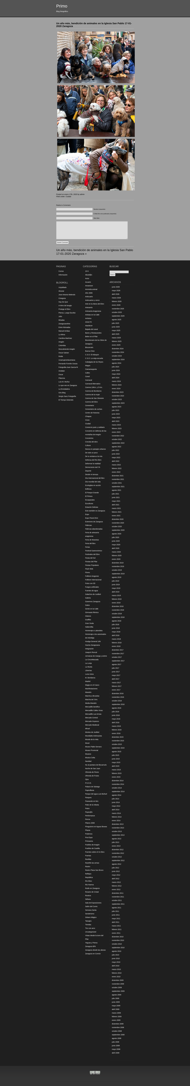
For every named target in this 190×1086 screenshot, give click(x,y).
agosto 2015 (116, 752)
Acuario (88, 282)
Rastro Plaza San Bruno (94, 870)
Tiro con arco (90, 928)
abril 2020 (115, 548)
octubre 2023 (117, 399)
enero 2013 (116, 846)
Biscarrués (89, 347)
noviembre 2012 (118, 853)
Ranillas (88, 859)
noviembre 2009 (118, 984)
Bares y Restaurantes (93, 333)
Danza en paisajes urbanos (95, 449)
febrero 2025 (116, 341)
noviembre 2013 (118, 828)
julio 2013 (115, 842)
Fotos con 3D (90, 583)
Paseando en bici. (92, 801)
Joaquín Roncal (91, 652)
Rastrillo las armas (92, 863)
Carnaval (88, 380)
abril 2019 (115, 592)
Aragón (61, 342)
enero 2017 (116, 690)
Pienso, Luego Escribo (67, 313)
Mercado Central (91, 718)
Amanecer (89, 286)
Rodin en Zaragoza (92, 888)
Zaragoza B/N (90, 946)
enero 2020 (116, 559)
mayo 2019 (116, 588)
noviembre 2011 (118, 897)
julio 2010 (115, 955)
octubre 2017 (117, 657)
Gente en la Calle (91, 609)
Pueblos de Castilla (92, 848)
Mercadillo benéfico (92, 707)
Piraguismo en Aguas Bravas (96, 827)
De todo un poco (91, 453)
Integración (89, 649)
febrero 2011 (116, 929)
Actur (87, 278)
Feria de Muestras (92, 540)
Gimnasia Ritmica (92, 612)
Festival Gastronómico (93, 551)
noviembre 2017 (118, 654)
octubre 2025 (117, 312)
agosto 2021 (116, 490)
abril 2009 (115, 1009)
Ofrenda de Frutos (92, 776)
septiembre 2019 (118, 574)
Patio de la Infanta (92, 805)
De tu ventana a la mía (93, 456)
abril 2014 (115, 810)
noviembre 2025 (118, 309)
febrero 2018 (116, 643)
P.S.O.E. (88, 783)
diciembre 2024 (117, 349)
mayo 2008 (116, 1049)
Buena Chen (90, 351)
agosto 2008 (116, 1038)
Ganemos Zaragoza (92, 601)
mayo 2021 (116, 501)
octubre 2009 (117, 987)
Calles (87, 373)
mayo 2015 (116, 762)
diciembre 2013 (117, 824)
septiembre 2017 (118, 661)
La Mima (62, 335)
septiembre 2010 (118, 948)
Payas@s (88, 812)
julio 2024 (115, 367)
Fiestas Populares (92, 565)
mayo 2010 (116, 962)
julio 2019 (115, 581)
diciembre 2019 (117, 563)
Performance (90, 816)
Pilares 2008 (90, 823)
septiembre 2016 (118, 704)
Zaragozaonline (64, 324)
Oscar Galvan (64, 353)
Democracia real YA (92, 467)
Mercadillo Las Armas (93, 714)
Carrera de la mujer (92, 395)
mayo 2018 (116, 632)
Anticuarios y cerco (92, 300)
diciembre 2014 (117, 781)
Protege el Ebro (64, 309)
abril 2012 (115, 879)
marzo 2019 (116, 595)
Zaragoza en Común (93, 954)
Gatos (87, 605)
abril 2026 (115, 294)
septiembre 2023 (118, 403)
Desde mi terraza (91, 474)
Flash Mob (89, 569)
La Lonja (88, 663)
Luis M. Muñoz (64, 382)
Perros (87, 819)
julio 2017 (115, 668)
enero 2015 (116, 777)
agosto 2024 (116, 363)
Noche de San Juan (92, 768)
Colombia (62, 345)
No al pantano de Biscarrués (96, 765)
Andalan (62, 371)
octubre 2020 (117, 526)
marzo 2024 (116, 381)
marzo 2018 (116, 639)
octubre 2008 (117, 1031)
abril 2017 (115, 679)
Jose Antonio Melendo (67, 295)
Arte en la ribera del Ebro (94, 304)
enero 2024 (116, 389)
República (89, 877)
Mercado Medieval (92, 725)
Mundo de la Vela (91, 739)
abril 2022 (115, 461)
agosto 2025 (116, 320)
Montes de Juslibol (92, 732)
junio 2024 (116, 370)
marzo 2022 (116, 465)
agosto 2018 (116, 621)
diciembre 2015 (117, 737)
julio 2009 (115, 998)
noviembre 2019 (118, 566)
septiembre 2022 (118, 443)
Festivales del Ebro (92, 554)
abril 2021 (115, 505)
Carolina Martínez (65, 338)
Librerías (88, 670)
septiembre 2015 (118, 748)
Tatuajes (88, 921)
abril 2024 (115, 378)
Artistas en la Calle (92, 315)
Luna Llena (89, 674)
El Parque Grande (92, 493)
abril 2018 (115, 635)
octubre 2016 (117, 701)
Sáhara (88, 899)
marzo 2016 (116, 726)
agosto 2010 (116, 951)
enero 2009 (116, 1020)
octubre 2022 (117, 439)
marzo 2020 (116, 552)
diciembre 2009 (117, 980)
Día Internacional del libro (94, 478)
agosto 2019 (116, 577)
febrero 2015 (116, 773)
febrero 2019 (116, 599)
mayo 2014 (116, 806)
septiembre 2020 (118, 530)
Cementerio (89, 405)
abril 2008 (115, 1053)
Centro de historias (92, 413)
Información (63, 275)
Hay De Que (63, 302)
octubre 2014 (117, 788)
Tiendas (88, 925)
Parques (88, 797)
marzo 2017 (116, 683)
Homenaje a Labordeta (93, 631)
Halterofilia (89, 627)
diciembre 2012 (117, 850)
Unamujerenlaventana (67, 360)
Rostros (88, 896)
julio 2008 (115, 1042)
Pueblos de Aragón (92, 845)
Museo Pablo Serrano (93, 747)
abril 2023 (115, 421)
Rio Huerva (89, 885)
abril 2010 (115, 966)
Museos (88, 754)
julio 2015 (115, 755)
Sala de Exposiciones (93, 903)
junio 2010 (116, 958)
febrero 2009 (116, 1017)
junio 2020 (116, 541)
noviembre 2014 (118, 784)
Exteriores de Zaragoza (94, 522)
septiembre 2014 (118, 791)
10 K (87, 271)
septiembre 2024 (118, 359)
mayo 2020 (116, 545)
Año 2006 (88, 293)
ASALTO (88, 322)
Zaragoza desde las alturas (95, 950)
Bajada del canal (91, 329)
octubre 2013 (117, 831)
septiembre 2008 (118, 1035)
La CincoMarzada (92, 660)
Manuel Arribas (64, 331)
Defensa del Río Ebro (93, 460)
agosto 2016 (116, 708)
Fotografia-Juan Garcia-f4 (68, 367)
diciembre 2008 (117, 1024)
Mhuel (87, 729)
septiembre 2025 (118, 316)
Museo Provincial (91, 750)
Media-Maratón (91, 703)
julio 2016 (115, 712)
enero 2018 (116, 646)
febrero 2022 (116, 468)
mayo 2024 (116, 374)
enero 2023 (116, 432)
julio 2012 (115, 868)
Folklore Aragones (92, 576)
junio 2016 (116, 715)
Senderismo (89, 914)
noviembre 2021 (118, 479)
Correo (61, 271)
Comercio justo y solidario (95, 427)
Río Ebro (88, 881)
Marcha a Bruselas (92, 696)
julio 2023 (115, 410)
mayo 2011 (116, 919)
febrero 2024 (116, 385)
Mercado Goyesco (92, 721)
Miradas (62, 320)
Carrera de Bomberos (93, 391)
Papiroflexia (89, 790)
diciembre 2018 (117, 606)
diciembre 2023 (117, 392)
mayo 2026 (116, 290)
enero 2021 (116, 516)
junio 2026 (116, 287)
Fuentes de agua (91, 591)
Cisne (87, 420)
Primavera (89, 841)
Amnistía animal (91, 289)
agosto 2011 (116, 908)
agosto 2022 (116, 447)
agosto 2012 (116, 864)
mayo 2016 (116, 719)
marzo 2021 (116, 508)
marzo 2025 (116, 338)
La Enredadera (64, 389)
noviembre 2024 (118, 352)
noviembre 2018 (118, 610)
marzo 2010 (116, 969)
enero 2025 (116, 345)
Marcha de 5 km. (91, 699)
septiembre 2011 (118, 904)
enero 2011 (116, 933)
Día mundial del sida (93, 482)
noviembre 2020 (118, 523)
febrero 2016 (116, 730)
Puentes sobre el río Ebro (94, 852)
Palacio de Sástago (92, 787)
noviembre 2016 (118, 697)
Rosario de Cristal (92, 892)
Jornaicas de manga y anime (96, 656)
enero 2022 (116, 472)
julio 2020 (115, 537)
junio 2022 (116, 454)
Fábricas (88, 525)
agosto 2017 (116, 664)
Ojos (87, 779)
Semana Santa (90, 910)
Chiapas (88, 416)
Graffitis (88, 620)
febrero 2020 (116, 555)
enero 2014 (116, 820)
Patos (87, 808)
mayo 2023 (116, 418)
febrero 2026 (116, 301)
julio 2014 (115, 799)
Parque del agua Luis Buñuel (96, 794)
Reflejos (88, 874)
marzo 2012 (116, 882)
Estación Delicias (91, 507)
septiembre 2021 (118, 487)
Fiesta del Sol (90, 558)
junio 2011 (116, 915)
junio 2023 (116, 414)
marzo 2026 (116, 298)
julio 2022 (115, 450)
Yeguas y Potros (91, 943)
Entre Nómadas (64, 327)
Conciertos (89, 438)
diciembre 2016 (117, 693)
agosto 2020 (116, 534)
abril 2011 (115, 922)
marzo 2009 (116, 1013)
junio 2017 (116, 672)
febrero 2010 (116, 973)
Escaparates (90, 500)
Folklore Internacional (93, 580)
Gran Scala (89, 623)
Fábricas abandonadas (93, 529)
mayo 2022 (116, 457)
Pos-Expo (89, 837)
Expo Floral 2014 (91, 518)
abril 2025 (115, 334)
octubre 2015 (117, 744)
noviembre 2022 (118, 436)
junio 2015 (116, 759)
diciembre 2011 (117, 893)
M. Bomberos (90, 678)
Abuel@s (88, 275)
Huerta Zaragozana (92, 645)
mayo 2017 (116, 675)
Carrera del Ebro (91, 402)
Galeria (88, 598)
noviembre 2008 (118, 1027)
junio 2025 (116, 327)
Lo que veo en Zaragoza (68, 385)
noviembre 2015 (118, 741)
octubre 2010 (117, 944)
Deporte (88, 471)
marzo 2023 (116, 425)
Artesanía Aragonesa (93, 311)
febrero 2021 (116, 512)
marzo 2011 (116, 926)
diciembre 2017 (117, 650)
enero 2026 (116, 305)
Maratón (88, 692)
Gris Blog (62, 393)
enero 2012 (116, 889)
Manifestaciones (91, 689)
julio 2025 (115, 323)
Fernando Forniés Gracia (68, 364)
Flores (87, 572)
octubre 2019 (117, 570)
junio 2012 (116, 871)
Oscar (61, 374)
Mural (87, 743)
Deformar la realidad (93, 464)
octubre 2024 (117, 356)
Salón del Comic (91, 906)
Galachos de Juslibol (93, 594)
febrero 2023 (116, 428)
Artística (88, 318)
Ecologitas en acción (93, 485)
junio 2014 (116, 802)
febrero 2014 (116, 817)
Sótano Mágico (90, 917)
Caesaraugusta (91, 369)
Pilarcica (62, 378)
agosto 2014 (116, 795)
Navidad (88, 761)
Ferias (87, 547)
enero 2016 (116, 733)
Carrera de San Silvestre (94, 398)
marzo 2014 (116, 813)
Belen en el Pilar (91, 336)
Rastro (87, 866)
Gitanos (88, 616)
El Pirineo (88, 496)
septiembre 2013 (118, 835)
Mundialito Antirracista (93, 736)
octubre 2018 (117, 614)
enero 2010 (116, 977)
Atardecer (89, 326)
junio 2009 (116, 1002)
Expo (87, 514)
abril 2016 (115, 722)
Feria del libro (90, 543)
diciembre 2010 (117, 937)
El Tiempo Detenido (66, 400)
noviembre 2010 (118, 940)
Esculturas (89, 503)
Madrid (87, 681)
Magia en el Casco (92, 685)
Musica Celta (90, 758)
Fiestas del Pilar (91, 562)
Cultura (88, 445)
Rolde (61, 356)
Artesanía (88, 307)
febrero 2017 (116, 686)
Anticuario (89, 297)
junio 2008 (116, 1046)
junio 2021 (116, 497)
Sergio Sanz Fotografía (67, 396)
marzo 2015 (116, 770)
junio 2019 (116, 585)
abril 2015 (115, 766)
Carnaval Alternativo (92, 384)
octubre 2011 (117, 900)
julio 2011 (115, 911)
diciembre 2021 (117, 476)
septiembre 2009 (118, 991)
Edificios (88, 489)
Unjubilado (63, 287)
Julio (60, 316)
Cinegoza (62, 298)
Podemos (88, 834)
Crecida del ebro (91, 442)
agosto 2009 (116, 995)
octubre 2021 (117, 483)
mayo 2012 (116, 875)
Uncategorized (90, 932)
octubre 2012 (117, 857)
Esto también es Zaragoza (95, 511)
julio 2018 (115, 624)
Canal (87, 376)
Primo (61, 6)
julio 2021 (115, 494)
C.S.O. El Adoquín (92, 355)
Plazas (87, 830)
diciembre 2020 (117, 519)
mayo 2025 (116, 330)
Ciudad (68, 196)
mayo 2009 (116, 1006)
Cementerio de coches (93, 409)
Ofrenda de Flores (92, 772)
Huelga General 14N (93, 641)
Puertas (88, 856)
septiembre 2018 (118, 617)
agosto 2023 (116, 407)
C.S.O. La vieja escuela (94, 358)
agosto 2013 (116, 839)
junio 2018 (116, 628)
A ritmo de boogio (65, 306)
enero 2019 (116, 603)
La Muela (88, 667)
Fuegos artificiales (92, 587)
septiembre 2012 (118, 860)
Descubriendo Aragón (67, 349)
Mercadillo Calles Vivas (94, 710)
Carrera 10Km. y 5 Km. (94, 387)
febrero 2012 (116, 886)
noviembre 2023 (118, 396)
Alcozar (61, 291)
